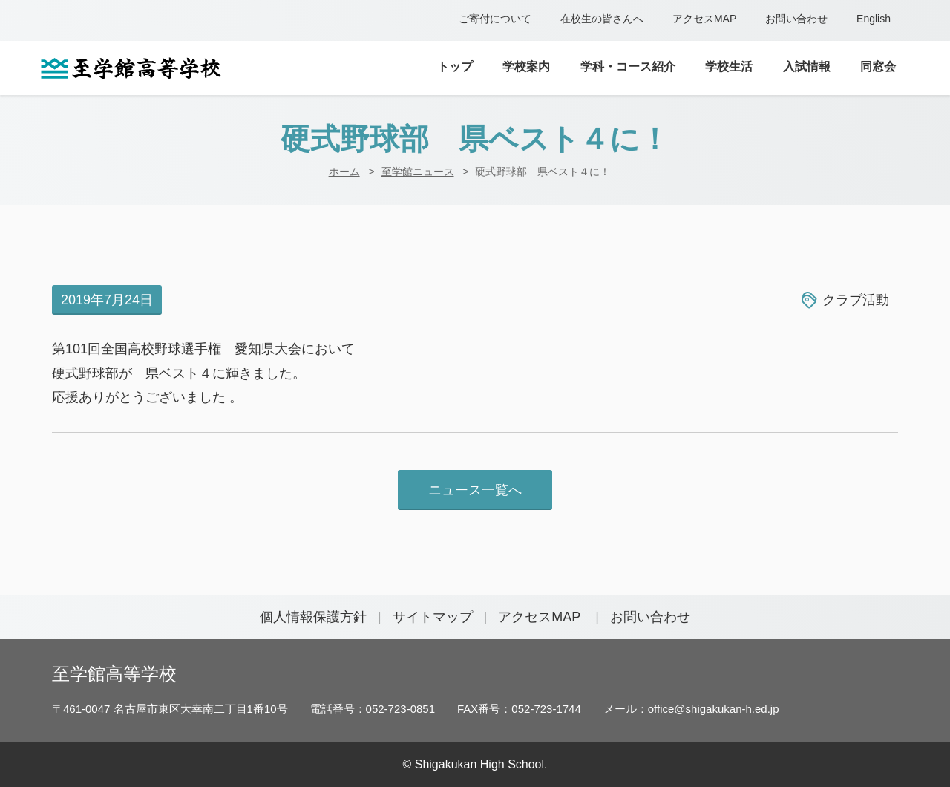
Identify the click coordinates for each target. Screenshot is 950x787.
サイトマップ (433, 617)
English (873, 19)
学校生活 (729, 66)
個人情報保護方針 (313, 617)
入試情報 (807, 66)
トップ (455, 66)
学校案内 (526, 66)
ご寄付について (495, 19)
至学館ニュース (417, 171)
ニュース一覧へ (475, 490)
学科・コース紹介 (627, 66)
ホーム (344, 171)
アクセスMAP (704, 19)
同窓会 (878, 66)
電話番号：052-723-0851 (372, 708)
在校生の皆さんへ (601, 19)
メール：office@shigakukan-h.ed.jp (691, 708)
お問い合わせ (796, 19)
